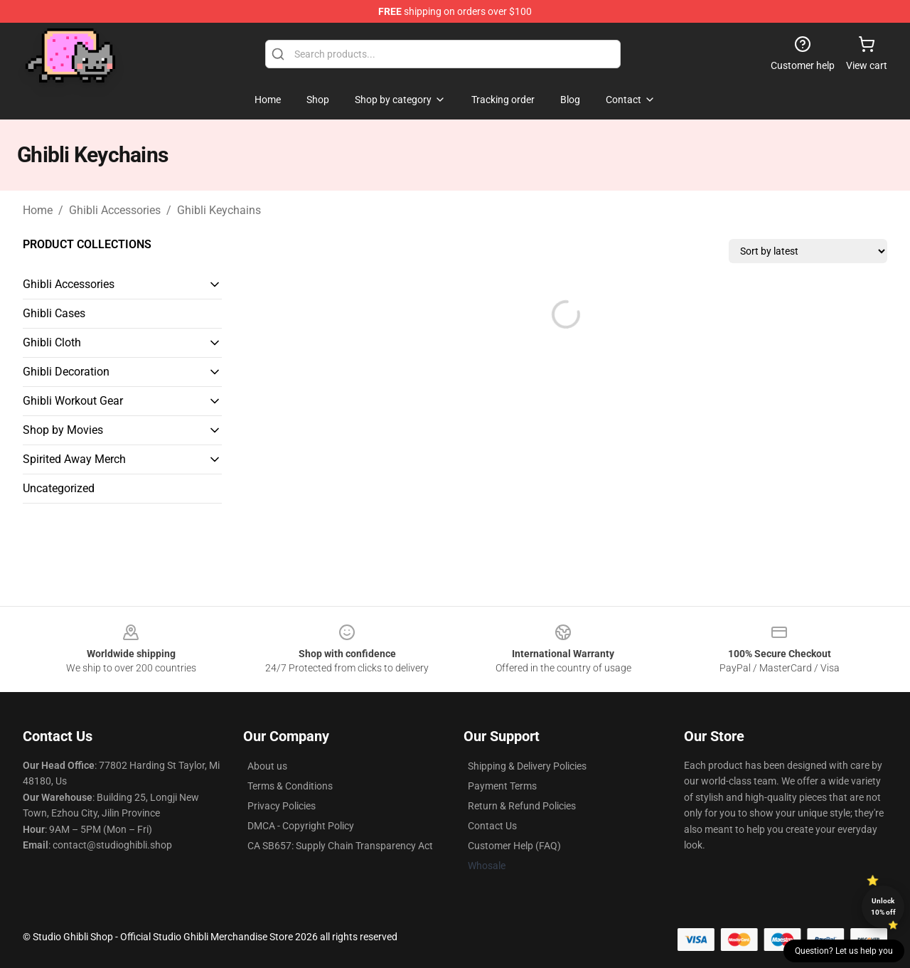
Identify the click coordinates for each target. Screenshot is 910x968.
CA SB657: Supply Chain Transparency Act (340, 845)
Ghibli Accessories (115, 210)
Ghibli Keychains (219, 210)
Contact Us (492, 825)
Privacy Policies (281, 806)
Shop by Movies (63, 430)
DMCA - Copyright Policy (300, 825)
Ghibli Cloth (52, 342)
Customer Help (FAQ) (514, 845)
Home (38, 210)
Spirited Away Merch (74, 459)
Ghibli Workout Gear (73, 401)
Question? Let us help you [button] (844, 951)
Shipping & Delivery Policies (527, 766)
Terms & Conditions (290, 786)
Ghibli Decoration (66, 371)
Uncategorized (59, 488)
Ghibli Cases (54, 313)
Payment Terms (502, 786)
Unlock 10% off (883, 906)
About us (267, 766)
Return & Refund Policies (522, 806)
